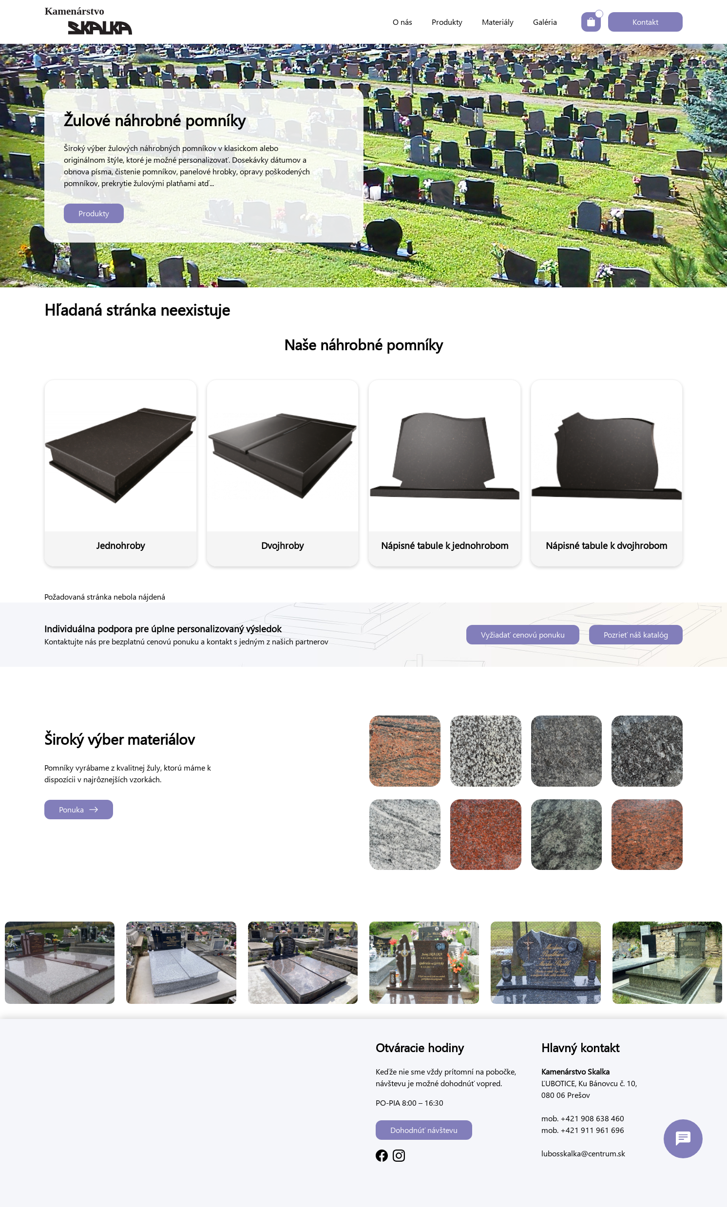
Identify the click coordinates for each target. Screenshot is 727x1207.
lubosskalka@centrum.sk (583, 1153)
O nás (402, 22)
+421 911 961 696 (591, 1130)
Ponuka (78, 809)
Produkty (447, 22)
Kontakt (645, 22)
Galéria (545, 22)
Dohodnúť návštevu (424, 1130)
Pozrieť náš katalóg (636, 634)
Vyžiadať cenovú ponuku (523, 634)
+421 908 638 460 (591, 1118)
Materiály (498, 22)
